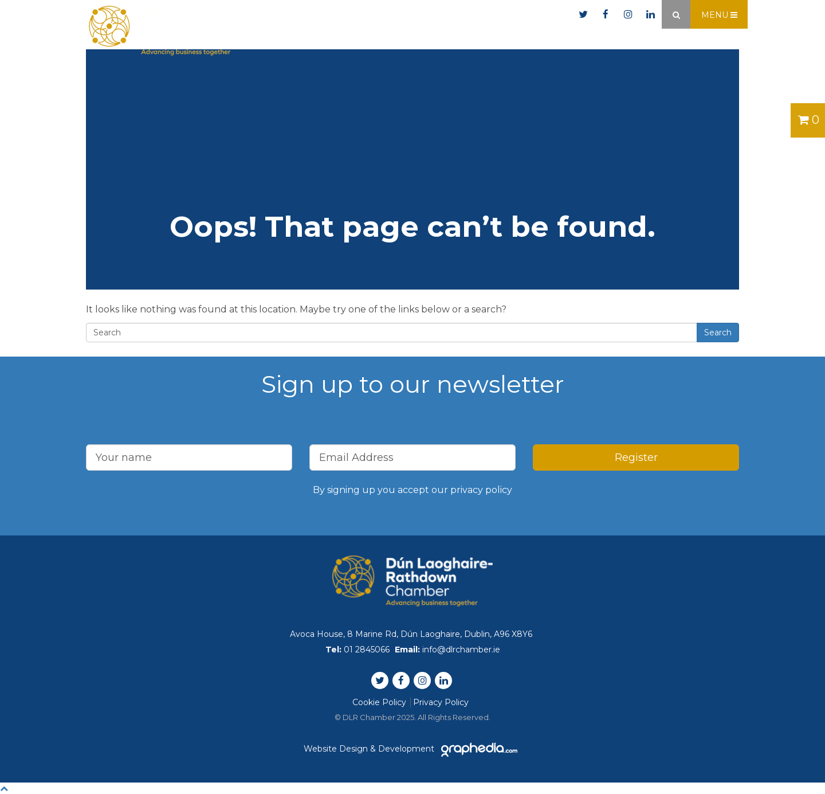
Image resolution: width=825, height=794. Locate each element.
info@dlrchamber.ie (520, 14)
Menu (719, 15)
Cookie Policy (379, 702)
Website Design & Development (412, 749)
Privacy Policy (441, 702)
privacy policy (481, 489)
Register (636, 457)
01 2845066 (425, 14)
